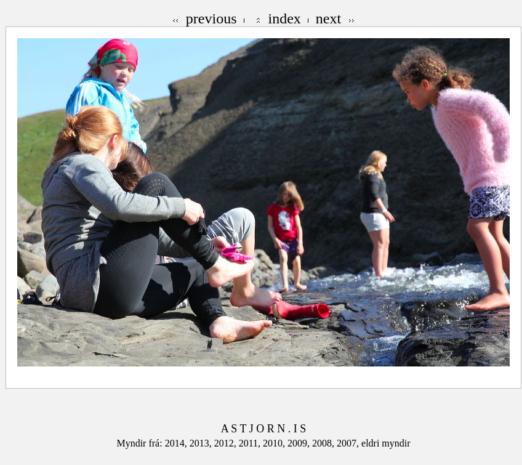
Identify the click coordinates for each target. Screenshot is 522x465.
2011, (251, 443)
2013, (202, 443)
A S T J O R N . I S (263, 429)
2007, (349, 443)
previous (211, 18)
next (328, 18)
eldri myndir (386, 443)
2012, (226, 443)
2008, (324, 443)
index (284, 18)
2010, (275, 443)
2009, (299, 443)
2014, (177, 443)
